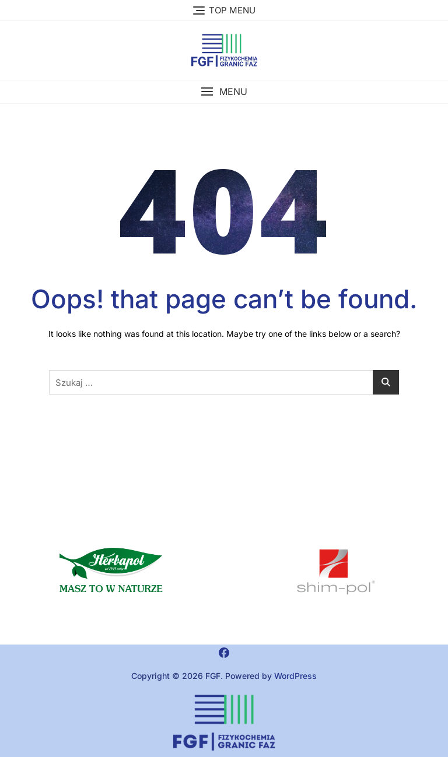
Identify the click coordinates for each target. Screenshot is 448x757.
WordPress (295, 676)
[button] (224, 91)
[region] (336, 572)
